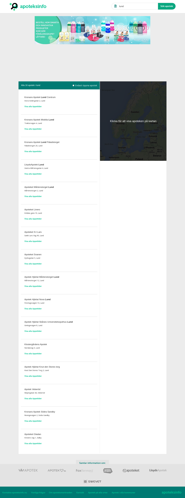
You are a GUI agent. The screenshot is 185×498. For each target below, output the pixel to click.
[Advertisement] (92, 62)
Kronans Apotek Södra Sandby (39, 411)
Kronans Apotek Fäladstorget (41, 142)
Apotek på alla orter (98, 492)
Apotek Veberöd (32, 389)
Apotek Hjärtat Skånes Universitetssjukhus (48, 322)
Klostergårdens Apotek (35, 344)
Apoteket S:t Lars (33, 232)
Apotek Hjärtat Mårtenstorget (41, 277)
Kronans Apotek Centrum (40, 97)
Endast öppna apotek (86, 85)
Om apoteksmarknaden (60, 492)
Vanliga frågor (38, 492)
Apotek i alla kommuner (123, 492)
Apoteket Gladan (32, 434)
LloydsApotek (34, 164)
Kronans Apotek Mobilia (39, 119)
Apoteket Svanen (33, 254)
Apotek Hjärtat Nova (37, 299)
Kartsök (80, 492)
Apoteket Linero (32, 209)
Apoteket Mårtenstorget (39, 187)
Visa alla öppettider (33, 107)
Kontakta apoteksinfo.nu (14, 492)
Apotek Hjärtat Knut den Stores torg (42, 367)
